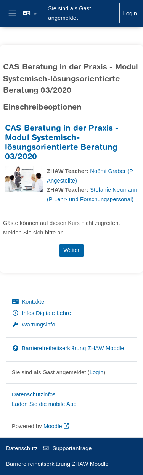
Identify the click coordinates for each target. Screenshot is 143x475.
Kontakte (28, 302)
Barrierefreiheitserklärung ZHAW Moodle (68, 348)
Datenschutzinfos (34, 394)
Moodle (52, 426)
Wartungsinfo (33, 325)
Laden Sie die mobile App (44, 404)
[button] (30, 13)
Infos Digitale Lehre (41, 313)
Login (130, 13)
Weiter (72, 250)
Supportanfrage (67, 448)
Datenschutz (22, 448)
